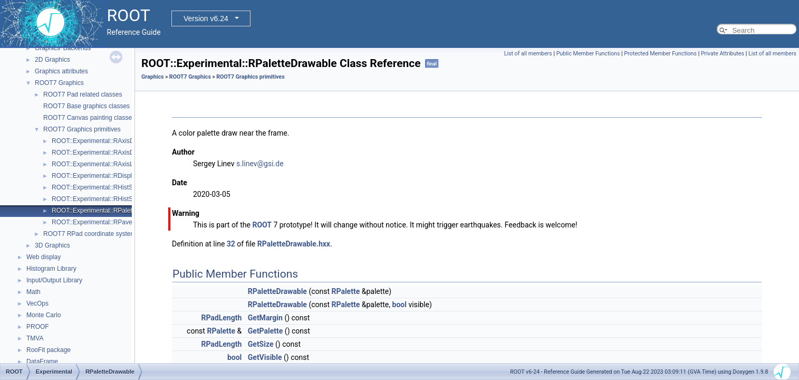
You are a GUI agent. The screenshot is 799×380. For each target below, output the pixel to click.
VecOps (37, 303)
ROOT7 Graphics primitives (82, 129)
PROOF (37, 326)
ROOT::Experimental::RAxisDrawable (104, 141)
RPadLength (221, 318)
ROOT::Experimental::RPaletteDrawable (108, 210)
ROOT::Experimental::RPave (92, 222)
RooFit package (48, 350)
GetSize (261, 344)
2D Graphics (52, 59)
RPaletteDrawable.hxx (293, 244)
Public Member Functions (588, 53)
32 (231, 244)
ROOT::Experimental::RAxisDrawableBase (111, 152)
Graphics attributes (61, 71)
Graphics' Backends (63, 48)
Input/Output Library (54, 280)
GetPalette (265, 331)
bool (399, 304)
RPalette (346, 291)
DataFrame (42, 361)
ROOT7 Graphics (59, 83)
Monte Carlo (43, 315)
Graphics (152, 76)
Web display (43, 257)
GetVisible (265, 357)
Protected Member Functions (660, 53)
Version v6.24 (206, 18)
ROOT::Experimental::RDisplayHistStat (106, 175)
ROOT (262, 225)
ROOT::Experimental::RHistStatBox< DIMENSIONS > (127, 187)
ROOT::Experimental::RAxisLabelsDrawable (113, 164)
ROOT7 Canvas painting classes (89, 117)
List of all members (528, 53)
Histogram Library (51, 268)
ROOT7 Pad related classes (82, 94)
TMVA (34, 338)
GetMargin (265, 318)
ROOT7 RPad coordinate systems (91, 234)
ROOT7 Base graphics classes (86, 106)
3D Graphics (52, 245)
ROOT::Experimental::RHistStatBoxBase (108, 199)
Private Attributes (722, 53)
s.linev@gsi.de (260, 163)
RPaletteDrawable (277, 291)
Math (33, 292)
